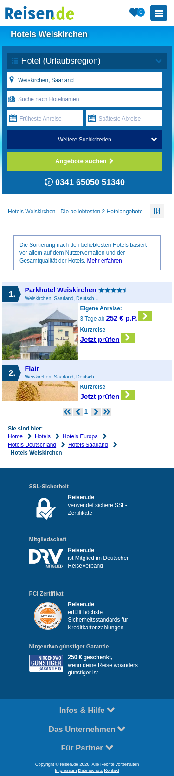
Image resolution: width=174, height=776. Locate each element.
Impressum (66, 770)
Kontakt (111, 770)
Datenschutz (90, 770)
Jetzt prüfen (107, 338)
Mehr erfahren (104, 260)
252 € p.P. (129, 316)
